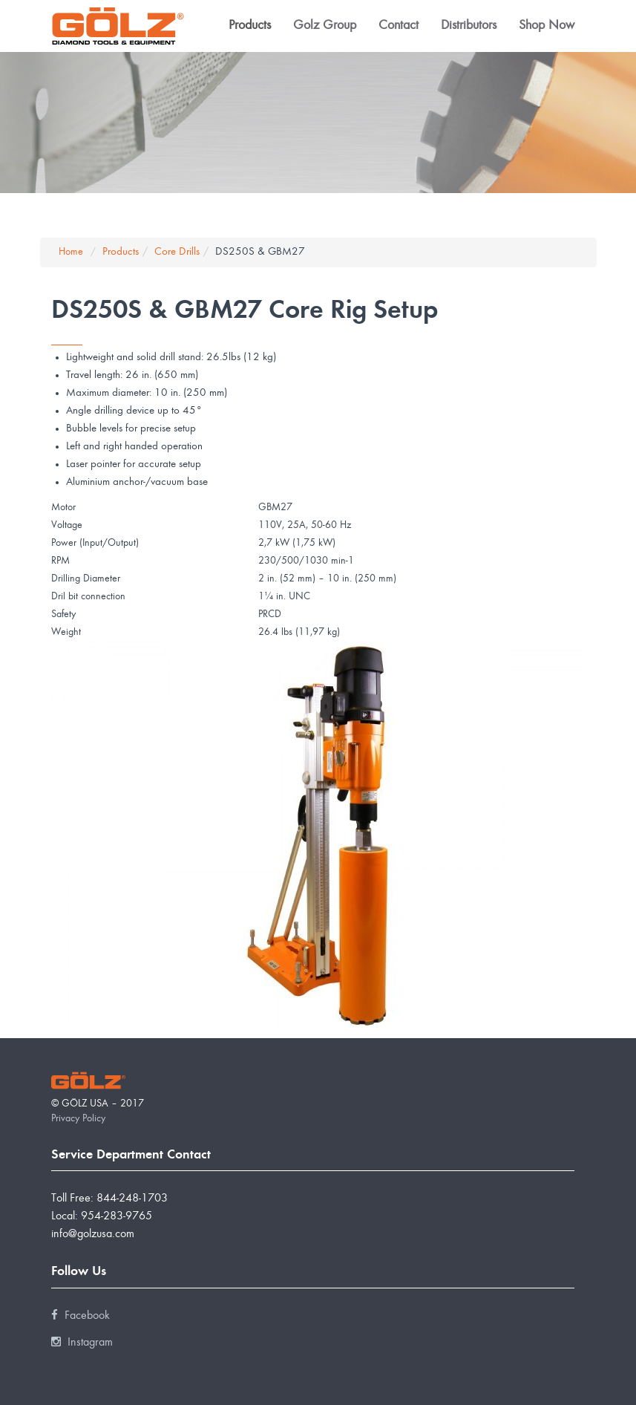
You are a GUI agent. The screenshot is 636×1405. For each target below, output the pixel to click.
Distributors (468, 26)
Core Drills (177, 252)
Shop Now (546, 26)
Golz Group (324, 26)
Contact (398, 26)
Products (250, 26)
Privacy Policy (78, 1119)
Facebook (80, 1316)
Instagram (82, 1343)
